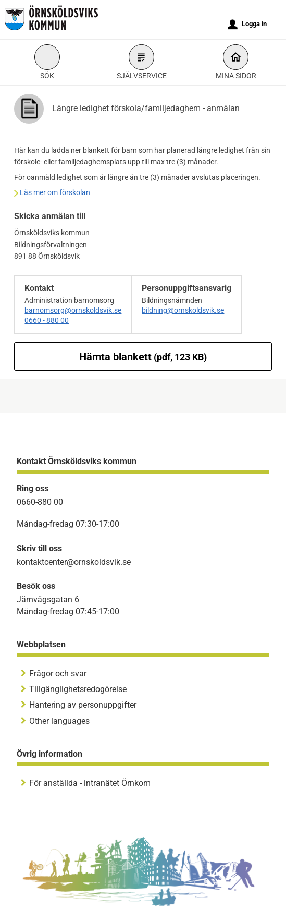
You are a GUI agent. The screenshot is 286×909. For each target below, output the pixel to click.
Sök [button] (47, 63)
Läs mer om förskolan (55, 192)
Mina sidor (236, 63)
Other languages (59, 721)
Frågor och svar (57, 673)
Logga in (247, 24)
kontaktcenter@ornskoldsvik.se (74, 562)
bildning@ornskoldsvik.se (183, 310)
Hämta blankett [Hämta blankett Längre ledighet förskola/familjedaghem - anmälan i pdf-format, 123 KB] (143, 356)
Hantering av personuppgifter (82, 705)
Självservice (142, 63)
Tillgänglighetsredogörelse (78, 689)
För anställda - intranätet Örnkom (90, 783)
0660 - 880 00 (46, 320)
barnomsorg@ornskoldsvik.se (72, 310)
